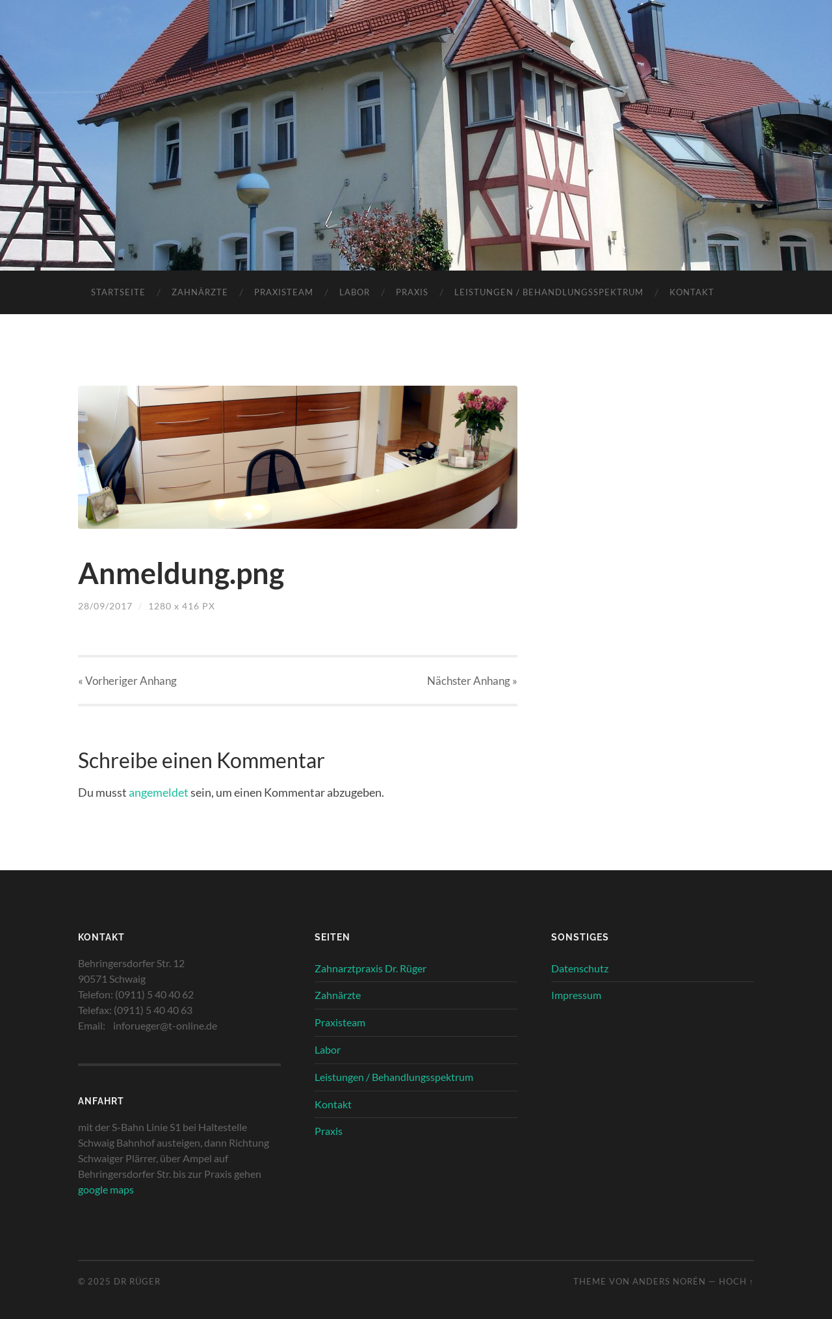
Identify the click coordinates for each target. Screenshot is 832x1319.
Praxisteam (283, 292)
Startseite (118, 292)
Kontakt (692, 292)
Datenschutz (579, 968)
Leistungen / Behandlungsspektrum (549, 292)
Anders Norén (669, 1281)
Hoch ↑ (736, 1281)
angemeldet (158, 792)
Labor (354, 292)
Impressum (576, 995)
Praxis (412, 292)
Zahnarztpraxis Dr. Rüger (370, 968)
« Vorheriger (127, 680)
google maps (106, 1189)
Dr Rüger (137, 1281)
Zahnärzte (200, 292)
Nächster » (472, 680)
